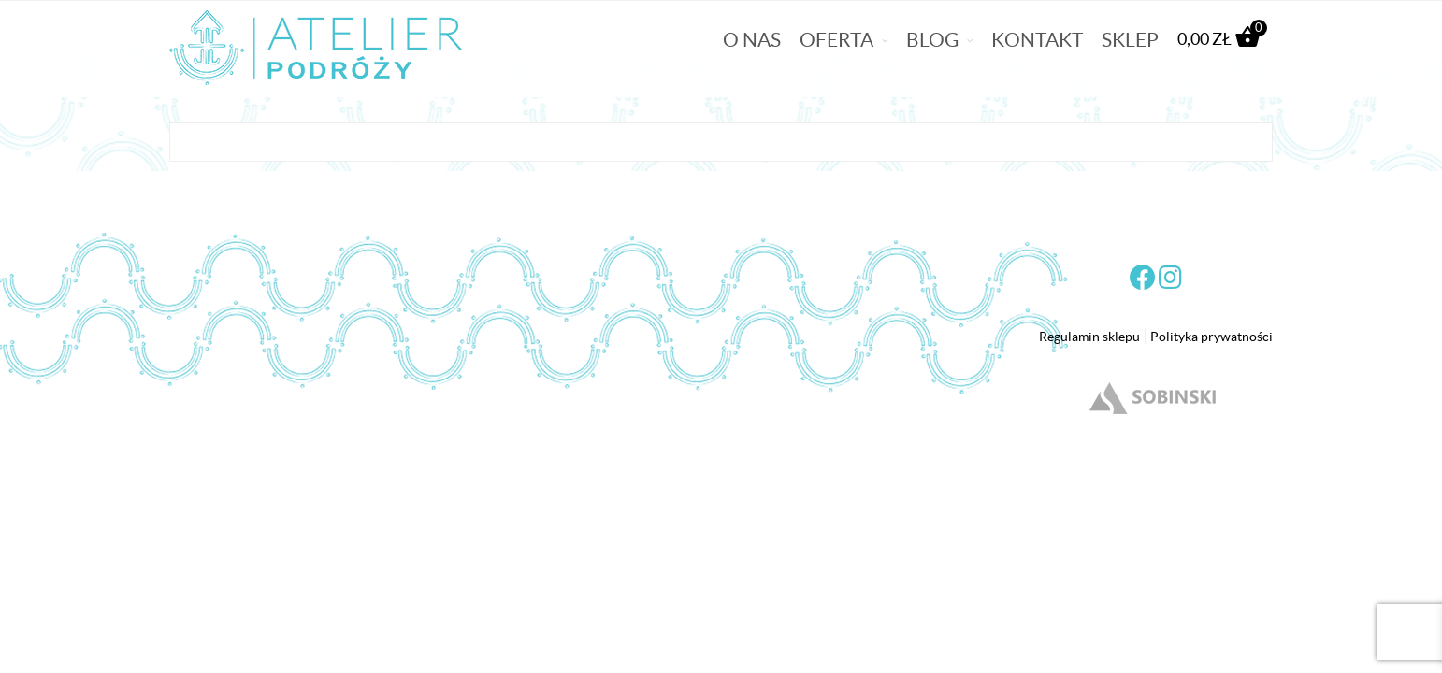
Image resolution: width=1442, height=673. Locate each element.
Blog (932, 39)
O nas (752, 39)
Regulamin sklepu (1089, 336)
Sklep (1130, 39)
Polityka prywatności (1211, 336)
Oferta (836, 39)
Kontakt (1037, 39)
